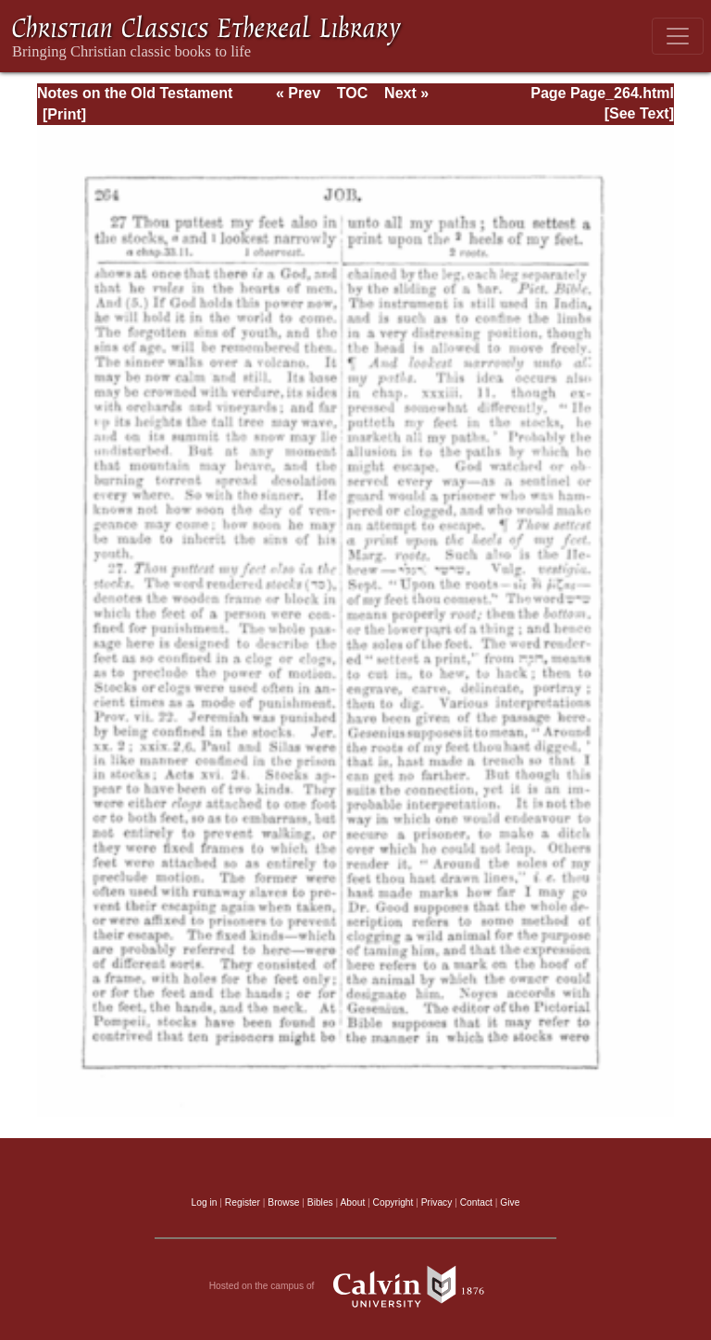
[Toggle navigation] (678, 36)
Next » (406, 93)
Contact (476, 1202)
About (352, 1202)
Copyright (393, 1202)
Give (509, 1202)
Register (242, 1202)
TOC (352, 93)
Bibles (320, 1202)
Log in (205, 1202)
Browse (283, 1202)
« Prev (298, 93)
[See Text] (639, 113)
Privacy (437, 1202)
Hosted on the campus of (356, 1286)
